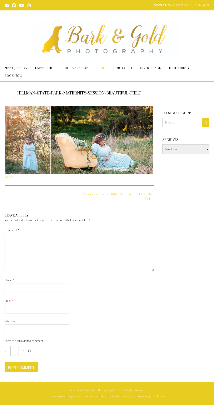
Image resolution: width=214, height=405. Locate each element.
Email (9, 300)
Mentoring (179, 68)
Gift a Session (76, 68)
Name (9, 280)
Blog (101, 68)
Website (10, 321)
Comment (12, 230)
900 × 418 (11, 177)
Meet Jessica (16, 68)
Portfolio (122, 68)
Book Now (14, 76)
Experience (45, 68)
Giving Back (150, 68)
